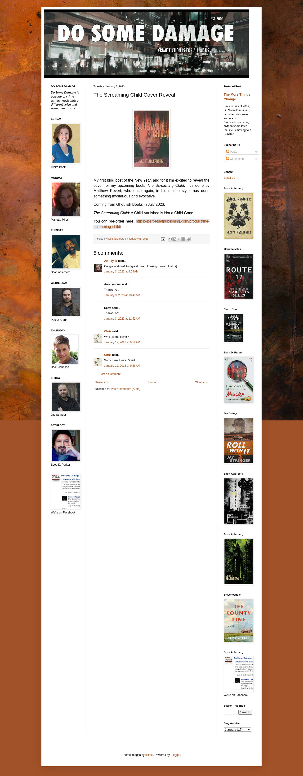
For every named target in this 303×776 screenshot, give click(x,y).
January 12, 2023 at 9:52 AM (122, 342)
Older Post (201, 382)
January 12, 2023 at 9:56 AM (122, 365)
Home (152, 382)
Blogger (175, 755)
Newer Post (102, 382)
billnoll (149, 755)
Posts (231, 151)
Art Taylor (110, 261)
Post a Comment (109, 374)
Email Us (229, 177)
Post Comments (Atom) (125, 389)
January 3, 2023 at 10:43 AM (122, 295)
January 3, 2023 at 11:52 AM (122, 318)
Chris (107, 331)
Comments (235, 159)
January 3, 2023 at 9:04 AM (121, 271)
